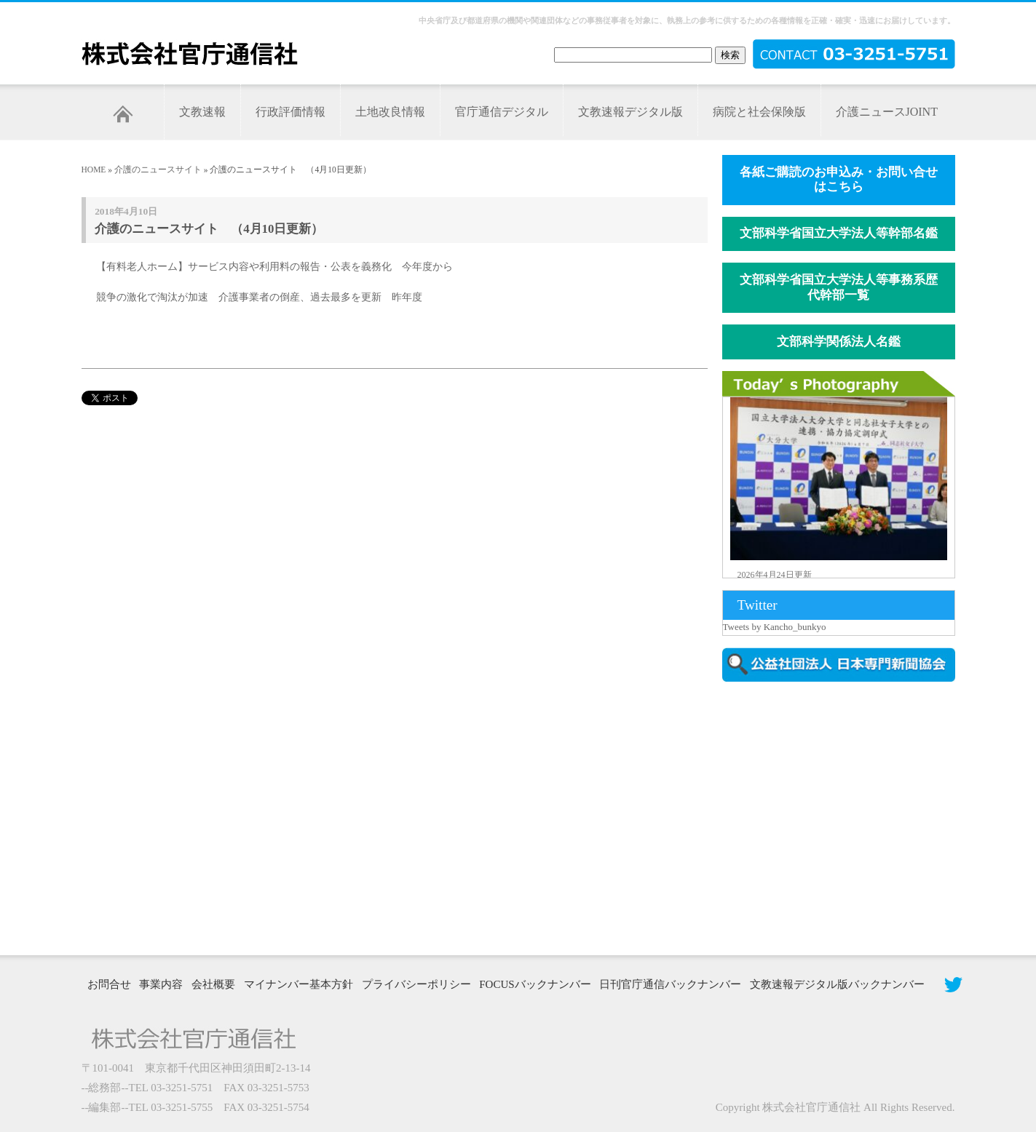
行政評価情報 (290, 111)
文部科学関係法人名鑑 (839, 341)
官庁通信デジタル (501, 111)
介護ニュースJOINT (887, 111)
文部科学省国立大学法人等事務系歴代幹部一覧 (839, 287)
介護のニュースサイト (158, 169)
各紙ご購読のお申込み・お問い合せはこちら (839, 179)
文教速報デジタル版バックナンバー (837, 984)
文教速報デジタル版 (630, 111)
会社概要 (213, 984)
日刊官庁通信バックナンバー (670, 984)
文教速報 (202, 111)
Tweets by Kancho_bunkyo (774, 626)
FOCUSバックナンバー (534, 984)
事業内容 (161, 984)
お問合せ (109, 984)
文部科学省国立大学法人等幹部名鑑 (839, 233)
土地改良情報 (390, 111)
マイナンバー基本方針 (298, 984)
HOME (94, 169)
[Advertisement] (846, 817)
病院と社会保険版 (759, 111)
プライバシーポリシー (416, 984)
